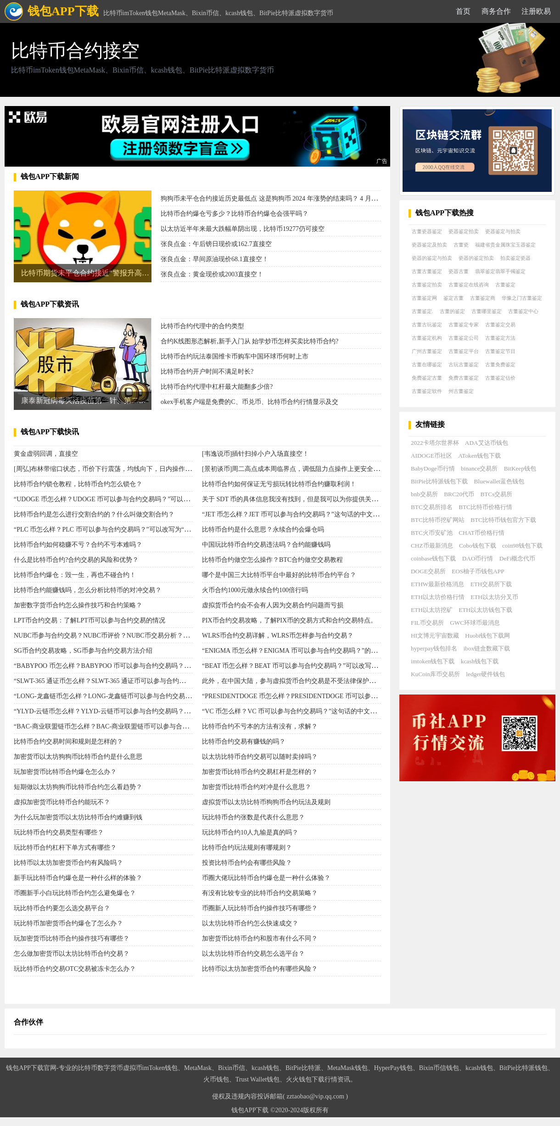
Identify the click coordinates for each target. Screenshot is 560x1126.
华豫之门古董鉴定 (522, 298)
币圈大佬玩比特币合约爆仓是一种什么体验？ (266, 877)
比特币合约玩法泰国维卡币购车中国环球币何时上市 (234, 356)
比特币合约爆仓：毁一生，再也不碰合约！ (75, 574)
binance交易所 (479, 468)
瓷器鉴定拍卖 (463, 231)
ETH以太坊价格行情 (438, 597)
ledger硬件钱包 (485, 674)
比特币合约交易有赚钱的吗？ (244, 741)
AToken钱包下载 (479, 455)
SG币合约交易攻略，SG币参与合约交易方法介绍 (83, 650)
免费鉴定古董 (427, 378)
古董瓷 (461, 244)
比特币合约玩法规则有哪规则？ (247, 847)
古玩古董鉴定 (463, 364)
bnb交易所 (424, 494)
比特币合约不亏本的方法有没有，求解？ (260, 726)
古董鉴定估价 (500, 378)
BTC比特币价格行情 (485, 507)
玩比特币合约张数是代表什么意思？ (253, 817)
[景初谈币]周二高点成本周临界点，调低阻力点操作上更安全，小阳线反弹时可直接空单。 (329, 468)
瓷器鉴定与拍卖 (503, 231)
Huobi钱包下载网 (487, 635)
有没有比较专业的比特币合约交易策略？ (260, 893)
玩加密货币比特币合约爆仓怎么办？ (65, 771)
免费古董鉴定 (463, 378)
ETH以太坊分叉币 (494, 597)
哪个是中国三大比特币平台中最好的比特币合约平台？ (279, 574)
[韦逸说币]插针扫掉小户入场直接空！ (255, 453)
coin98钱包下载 (522, 545)
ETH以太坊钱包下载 (485, 609)
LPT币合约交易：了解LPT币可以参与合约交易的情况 (89, 620)
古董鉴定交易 (500, 324)
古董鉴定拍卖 (427, 284)
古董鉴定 (505, 284)
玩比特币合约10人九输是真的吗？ (250, 832)
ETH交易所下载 (491, 584)
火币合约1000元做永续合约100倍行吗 (255, 590)
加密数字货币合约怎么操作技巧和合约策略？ (78, 605)
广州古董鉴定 (427, 351)
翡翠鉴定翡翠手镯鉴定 (500, 271)
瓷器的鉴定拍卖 (476, 258)
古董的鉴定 (452, 311)
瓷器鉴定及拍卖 (429, 244)
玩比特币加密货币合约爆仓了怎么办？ (68, 923)
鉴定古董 (453, 298)
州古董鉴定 (461, 391)
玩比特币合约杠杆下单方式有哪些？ (65, 847)
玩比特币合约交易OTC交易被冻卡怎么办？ (75, 968)
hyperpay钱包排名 (434, 648)
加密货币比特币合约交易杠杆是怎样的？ (260, 771)
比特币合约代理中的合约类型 (202, 326)
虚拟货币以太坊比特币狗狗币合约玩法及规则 (266, 802)
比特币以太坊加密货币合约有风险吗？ (68, 862)
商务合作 (496, 11)
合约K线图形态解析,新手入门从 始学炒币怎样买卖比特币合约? (249, 341)
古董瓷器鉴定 (427, 231)
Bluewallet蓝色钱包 (499, 481)
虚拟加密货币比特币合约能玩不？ (62, 802)
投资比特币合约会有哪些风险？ (247, 862)
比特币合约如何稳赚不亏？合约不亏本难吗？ (78, 544)
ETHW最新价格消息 (437, 584)
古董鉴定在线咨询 (468, 284)
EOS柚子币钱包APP (478, 571)
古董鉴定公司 (463, 338)
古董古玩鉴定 (427, 324)
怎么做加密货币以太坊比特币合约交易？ (71, 953)
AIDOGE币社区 (431, 455)
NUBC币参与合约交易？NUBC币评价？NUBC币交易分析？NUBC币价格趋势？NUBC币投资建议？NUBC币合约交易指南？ (189, 635)
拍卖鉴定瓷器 (515, 258)
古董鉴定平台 (463, 351)
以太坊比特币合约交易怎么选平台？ (253, 953)
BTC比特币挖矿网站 (438, 519)
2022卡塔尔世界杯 (435, 442)
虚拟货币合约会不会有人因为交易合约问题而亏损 (272, 605)
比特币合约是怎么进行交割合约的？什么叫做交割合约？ (94, 514)
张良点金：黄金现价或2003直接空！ (212, 274)
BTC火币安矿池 (432, 532)
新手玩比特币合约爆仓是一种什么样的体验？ (78, 877)
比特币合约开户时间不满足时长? (207, 371)
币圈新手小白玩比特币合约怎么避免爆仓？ (75, 893)
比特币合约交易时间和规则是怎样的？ (68, 741)
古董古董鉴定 (427, 271)
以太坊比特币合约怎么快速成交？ (250, 923)
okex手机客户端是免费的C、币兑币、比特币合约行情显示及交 (249, 401)
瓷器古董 (458, 271)
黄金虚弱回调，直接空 (46, 453)
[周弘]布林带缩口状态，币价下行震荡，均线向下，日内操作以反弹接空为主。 (125, 468)
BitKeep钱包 (520, 468)
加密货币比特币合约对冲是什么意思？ (256, 787)
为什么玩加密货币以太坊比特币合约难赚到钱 (78, 817)
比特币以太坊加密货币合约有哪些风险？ (260, 968)
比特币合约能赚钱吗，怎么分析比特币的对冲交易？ (88, 590)
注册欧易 (536, 11)
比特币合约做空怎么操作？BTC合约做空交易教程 (272, 559)
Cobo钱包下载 (477, 545)
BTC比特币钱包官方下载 (503, 519)
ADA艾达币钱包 (486, 442)
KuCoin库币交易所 (435, 674)
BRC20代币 (459, 494)
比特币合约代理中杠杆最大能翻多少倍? (217, 386)
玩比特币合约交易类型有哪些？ (59, 832)
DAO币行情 (477, 558)
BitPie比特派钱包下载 (439, 481)
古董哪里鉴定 (486, 311)
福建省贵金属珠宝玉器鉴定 (505, 244)
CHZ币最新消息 (432, 545)
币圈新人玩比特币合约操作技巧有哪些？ (260, 908)
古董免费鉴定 (500, 364)
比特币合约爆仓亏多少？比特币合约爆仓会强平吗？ (234, 213)
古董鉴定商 (482, 298)
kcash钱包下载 (479, 661)
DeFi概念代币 (517, 558)
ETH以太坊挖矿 (432, 609)
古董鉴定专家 (463, 324)
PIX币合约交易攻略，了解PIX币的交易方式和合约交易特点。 (289, 620)
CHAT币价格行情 (481, 532)
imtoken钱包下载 (432, 661)
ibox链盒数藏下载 (487, 648)
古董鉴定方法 (500, 338)
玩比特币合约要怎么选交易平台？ (62, 908)
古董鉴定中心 (523, 311)
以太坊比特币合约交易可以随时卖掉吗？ (260, 756)
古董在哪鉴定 (427, 364)
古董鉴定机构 (427, 338)
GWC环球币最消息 (475, 622)
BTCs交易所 (496, 494)
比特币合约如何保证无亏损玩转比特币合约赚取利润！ (279, 484)
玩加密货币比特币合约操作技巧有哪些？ (71, 938)
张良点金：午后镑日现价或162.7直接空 (216, 244)
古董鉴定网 (424, 298)
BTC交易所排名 (432, 507)
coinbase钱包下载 (433, 558)
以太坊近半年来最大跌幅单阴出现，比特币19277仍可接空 (243, 228)
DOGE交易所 (428, 571)
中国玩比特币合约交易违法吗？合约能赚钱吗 (266, 544)
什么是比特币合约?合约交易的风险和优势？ (76, 559)
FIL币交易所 (427, 622)
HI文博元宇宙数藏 (435, 635)
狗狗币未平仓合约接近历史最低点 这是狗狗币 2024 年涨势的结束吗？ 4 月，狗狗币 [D (283, 198)
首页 (463, 11)
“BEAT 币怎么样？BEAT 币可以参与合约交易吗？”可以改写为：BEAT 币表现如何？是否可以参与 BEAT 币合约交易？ (369, 665)
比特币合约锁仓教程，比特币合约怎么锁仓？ (78, 484)
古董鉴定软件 (427, 391)
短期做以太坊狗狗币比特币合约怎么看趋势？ (78, 787)
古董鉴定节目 (500, 351)
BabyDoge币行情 (433, 468)
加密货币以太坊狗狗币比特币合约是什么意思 (78, 756)
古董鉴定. (422, 311)
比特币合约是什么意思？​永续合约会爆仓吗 (263, 529)
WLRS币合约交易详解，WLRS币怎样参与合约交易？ (277, 635)
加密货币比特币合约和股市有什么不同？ (260, 938)
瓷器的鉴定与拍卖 (432, 258)
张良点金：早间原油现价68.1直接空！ (215, 259)
